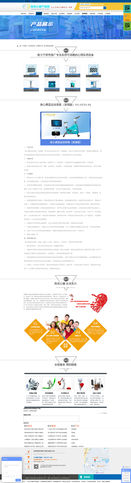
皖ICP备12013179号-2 (46, 467)
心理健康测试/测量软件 (46, 481)
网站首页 (23, 13)
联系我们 (84, 13)
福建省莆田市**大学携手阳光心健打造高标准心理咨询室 (58, 443)
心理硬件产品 (39, 45)
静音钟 (73, 436)
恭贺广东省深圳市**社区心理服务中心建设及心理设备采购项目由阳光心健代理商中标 (34, 436)
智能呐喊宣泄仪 (57, 481)
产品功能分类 (31, 45)
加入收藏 (34, 1)
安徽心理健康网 (106, 481)
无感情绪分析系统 (52, 76)
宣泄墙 (31, 76)
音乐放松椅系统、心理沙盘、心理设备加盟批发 (84, 481)
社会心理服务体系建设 (33, 481)
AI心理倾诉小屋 (72, 90)
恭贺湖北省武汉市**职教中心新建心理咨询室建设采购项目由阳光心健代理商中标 (34, 432)
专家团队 (69, 13)
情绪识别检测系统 (73, 76)
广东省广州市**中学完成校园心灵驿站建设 (58, 429)
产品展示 (39, 13)
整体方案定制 (81, 393)
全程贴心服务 (33, 393)
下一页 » (104, 413)
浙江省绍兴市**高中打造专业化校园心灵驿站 (58, 432)
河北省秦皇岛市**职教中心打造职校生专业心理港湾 (58, 439)
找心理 (99, 481)
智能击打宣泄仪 (66, 481)
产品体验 (100, 13)
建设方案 (54, 13)
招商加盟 (92, 13)
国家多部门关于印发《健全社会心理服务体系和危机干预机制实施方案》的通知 (34, 446)
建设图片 (46, 13)
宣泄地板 (74, 429)
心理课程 (107, 13)
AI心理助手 (31, 90)
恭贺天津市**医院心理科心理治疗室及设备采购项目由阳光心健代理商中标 (34, 429)
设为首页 (27, 1)
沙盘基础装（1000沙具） (78, 446)
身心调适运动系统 (49, 45)
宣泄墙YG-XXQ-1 (93, 76)
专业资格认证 (65, 393)
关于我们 (77, 13)
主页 (20, 45)
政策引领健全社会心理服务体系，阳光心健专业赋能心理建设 (34, 443)
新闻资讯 (31, 13)
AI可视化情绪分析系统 (93, 90)
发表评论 (26, 408)
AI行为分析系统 (51, 90)
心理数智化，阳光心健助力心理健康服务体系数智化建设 (34, 439)
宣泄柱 (73, 443)
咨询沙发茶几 (75, 439)
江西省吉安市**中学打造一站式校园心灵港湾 (58, 436)
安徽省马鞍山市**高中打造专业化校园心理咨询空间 (58, 446)
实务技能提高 (49, 393)
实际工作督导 (97, 393)
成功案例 (62, 13)
